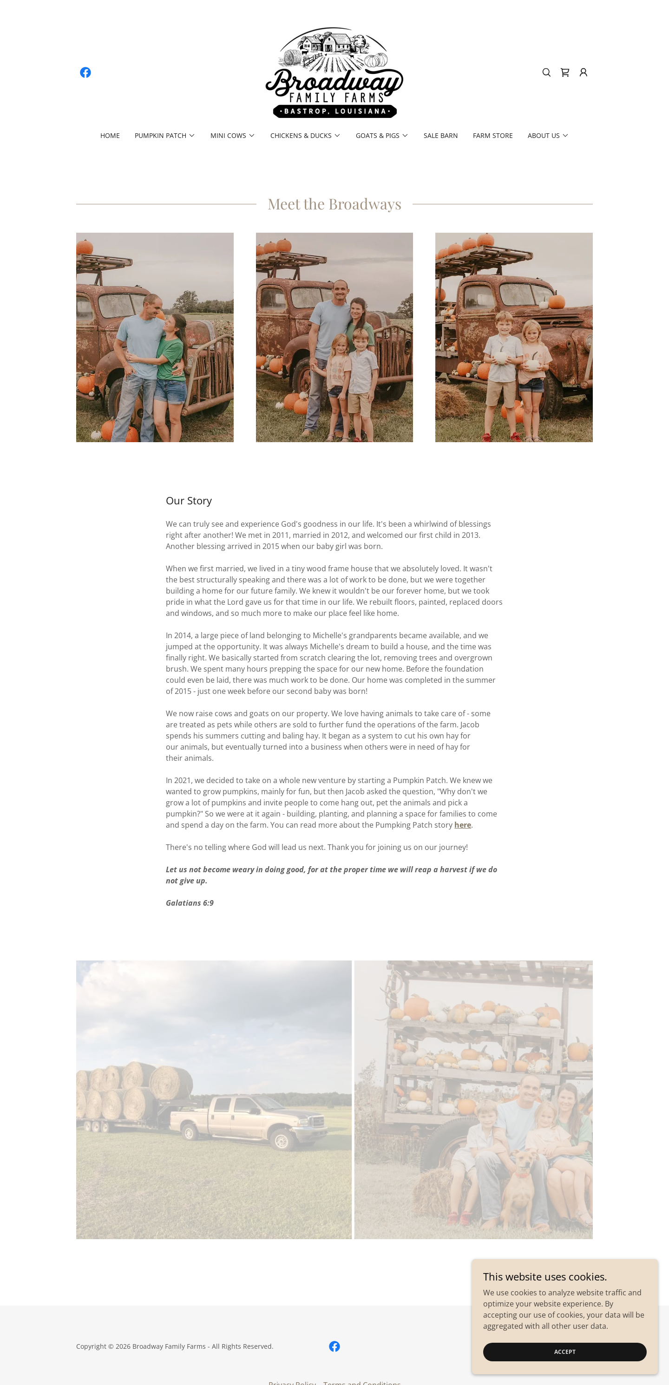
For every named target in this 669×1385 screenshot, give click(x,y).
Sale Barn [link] (441, 135)
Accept (565, 1352)
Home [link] (110, 135)
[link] (85, 72)
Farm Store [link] (493, 135)
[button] (583, 72)
